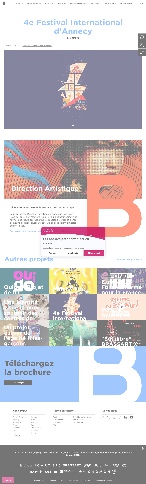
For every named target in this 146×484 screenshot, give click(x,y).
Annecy (16, 420)
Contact (56, 417)
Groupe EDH (72, 455)
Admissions (109, 4)
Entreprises (127, 4)
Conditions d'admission (82, 417)
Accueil (7, 46)
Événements (58, 420)
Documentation (79, 420)
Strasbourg (36, 428)
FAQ (55, 425)
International (78, 4)
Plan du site (39, 481)
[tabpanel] (73, 89)
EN (141, 4)
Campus (49, 4)
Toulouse (34, 430)
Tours (33, 433)
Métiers (62, 4)
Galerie (95, 4)
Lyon (15, 433)
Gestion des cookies (104, 481)
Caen (15, 425)
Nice (33, 420)
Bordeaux (17, 422)
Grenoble (17, 428)
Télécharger (18, 383)
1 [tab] (73, 126)
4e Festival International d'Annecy (37, 46)
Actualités (57, 422)
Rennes (34, 425)
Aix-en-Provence (20, 417)
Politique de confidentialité (79, 481)
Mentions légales (56, 481)
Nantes (34, 417)
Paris (33, 422)
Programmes (34, 4)
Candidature (78, 422)
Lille (14, 430)
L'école (19, 4)
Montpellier (17, 436)
